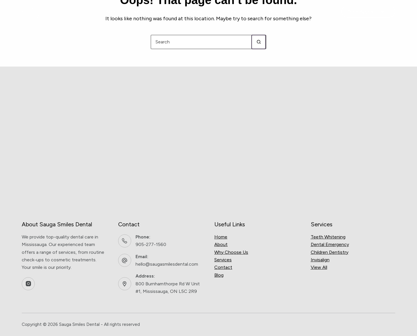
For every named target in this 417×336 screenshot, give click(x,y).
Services (196, 11)
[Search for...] (201, 42)
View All (319, 267)
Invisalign (320, 259)
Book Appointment (368, 11)
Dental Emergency (330, 244)
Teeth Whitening (328, 237)
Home (220, 237)
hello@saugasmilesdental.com (167, 264)
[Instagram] (28, 283)
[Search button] (258, 42)
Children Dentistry (329, 252)
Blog (274, 11)
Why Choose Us (151, 11)
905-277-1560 (151, 244)
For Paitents (239, 11)
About (112, 11)
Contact (302, 11)
